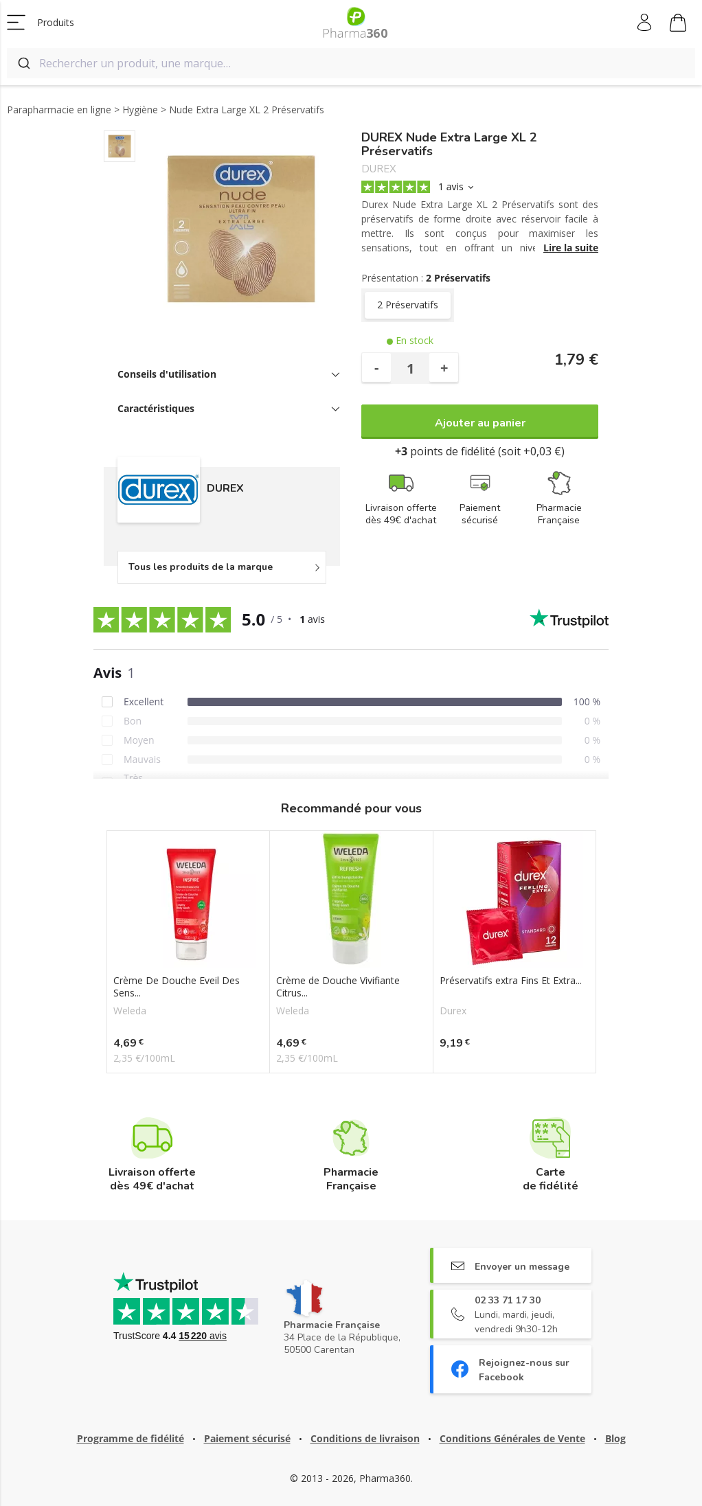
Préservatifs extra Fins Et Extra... (511, 980)
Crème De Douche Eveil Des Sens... (176, 986)
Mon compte (645, 23)
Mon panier (678, 25)
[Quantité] (410, 368)
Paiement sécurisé (247, 1438)
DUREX (378, 169)
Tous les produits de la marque (200, 566)
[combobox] (351, 63)
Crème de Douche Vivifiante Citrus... (338, 986)
